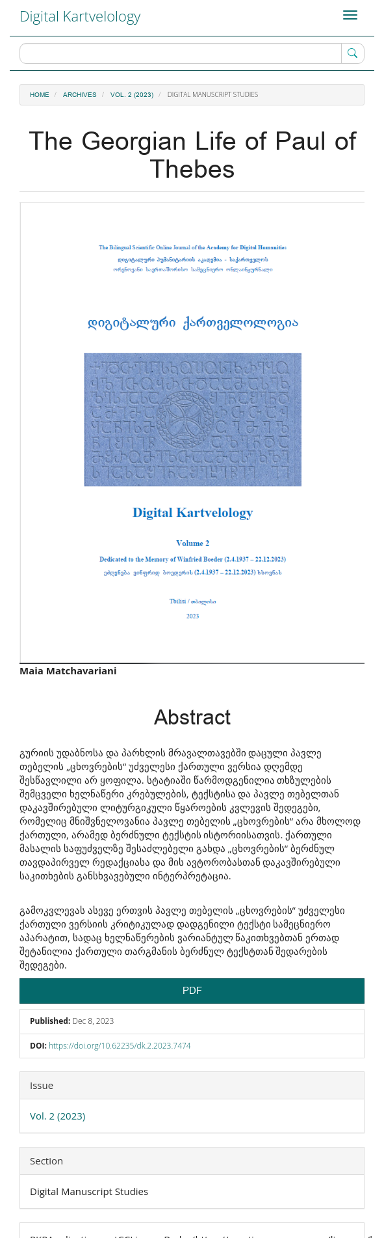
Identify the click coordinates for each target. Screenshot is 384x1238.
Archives (80, 95)
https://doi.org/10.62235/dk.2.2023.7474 (120, 1045)
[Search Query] (192, 53)
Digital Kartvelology (79, 15)
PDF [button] (192, 991)
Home (39, 95)
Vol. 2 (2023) (131, 95)
